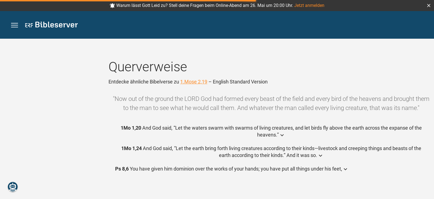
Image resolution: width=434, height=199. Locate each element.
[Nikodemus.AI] (13, 187)
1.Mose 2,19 (193, 82)
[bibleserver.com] (51, 26)
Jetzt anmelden (309, 5)
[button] (429, 5)
